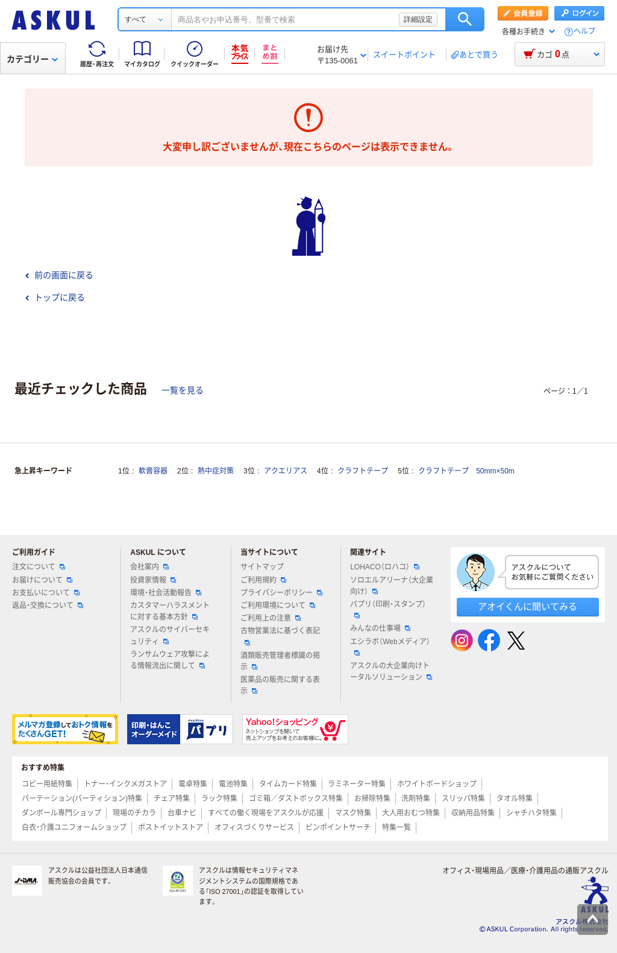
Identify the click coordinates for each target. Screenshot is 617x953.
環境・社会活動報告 (165, 593)
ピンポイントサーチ (338, 827)
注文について (38, 567)
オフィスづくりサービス (254, 827)
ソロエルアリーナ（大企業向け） (391, 586)
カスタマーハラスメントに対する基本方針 (170, 611)
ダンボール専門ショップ (61, 813)
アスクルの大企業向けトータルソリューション (391, 672)
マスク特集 (353, 813)
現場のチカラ (134, 813)
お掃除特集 (372, 798)
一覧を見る (182, 390)
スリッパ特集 (463, 798)
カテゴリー (32, 59)
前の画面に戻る (59, 275)
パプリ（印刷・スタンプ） (388, 609)
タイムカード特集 (288, 784)
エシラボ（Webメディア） (390, 647)
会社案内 (149, 567)
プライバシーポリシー (281, 593)
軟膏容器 (153, 471)
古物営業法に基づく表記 (280, 636)
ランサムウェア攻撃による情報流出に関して (170, 660)
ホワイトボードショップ (437, 784)
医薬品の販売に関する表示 (280, 685)
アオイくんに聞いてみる (527, 606)
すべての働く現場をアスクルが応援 (266, 813)
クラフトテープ (362, 471)
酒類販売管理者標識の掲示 (280, 661)
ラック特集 (219, 798)
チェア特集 (172, 798)
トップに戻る (55, 297)
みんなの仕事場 (380, 628)
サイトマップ (262, 567)
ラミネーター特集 (357, 784)
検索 (464, 19)
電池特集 (233, 784)
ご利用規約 (263, 580)
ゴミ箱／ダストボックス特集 (296, 798)
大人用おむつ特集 (411, 813)
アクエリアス (285, 471)
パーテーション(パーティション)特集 (82, 798)
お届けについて (42, 580)
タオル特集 (514, 798)
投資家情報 (153, 580)
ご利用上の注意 (270, 618)
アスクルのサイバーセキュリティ (170, 635)
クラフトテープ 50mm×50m (466, 471)
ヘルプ (584, 32)
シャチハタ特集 (531, 813)
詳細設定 (418, 19)
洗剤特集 (415, 798)
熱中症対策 (216, 471)
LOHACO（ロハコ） (384, 567)
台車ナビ (182, 813)
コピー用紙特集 (47, 784)
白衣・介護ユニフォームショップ (74, 827)
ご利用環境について (277, 605)
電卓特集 (192, 784)
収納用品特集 (473, 813)
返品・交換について (47, 605)
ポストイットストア (170, 827)
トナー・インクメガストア (125, 784)
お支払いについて (46, 593)
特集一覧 (396, 827)
